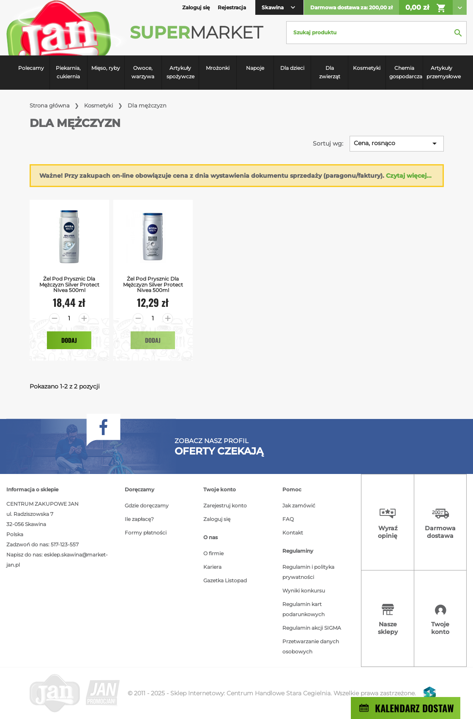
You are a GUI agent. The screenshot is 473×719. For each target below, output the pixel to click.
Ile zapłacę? (139, 519)
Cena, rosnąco (397, 143)
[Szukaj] (376, 32)
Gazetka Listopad (225, 580)
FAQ (288, 519)
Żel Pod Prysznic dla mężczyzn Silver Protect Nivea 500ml (69, 284)
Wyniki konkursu (303, 590)
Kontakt (292, 532)
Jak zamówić (298, 505)
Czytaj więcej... (409, 175)
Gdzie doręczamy (147, 505)
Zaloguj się (216, 519)
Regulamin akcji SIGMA (311, 628)
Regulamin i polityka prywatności (308, 572)
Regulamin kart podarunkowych (303, 609)
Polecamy (31, 68)
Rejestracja (232, 7)
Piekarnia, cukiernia (68, 72)
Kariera (212, 567)
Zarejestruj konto (225, 505)
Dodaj (69, 340)
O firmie (213, 553)
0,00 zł (425, 8)
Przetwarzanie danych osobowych (310, 646)
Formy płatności (146, 532)
